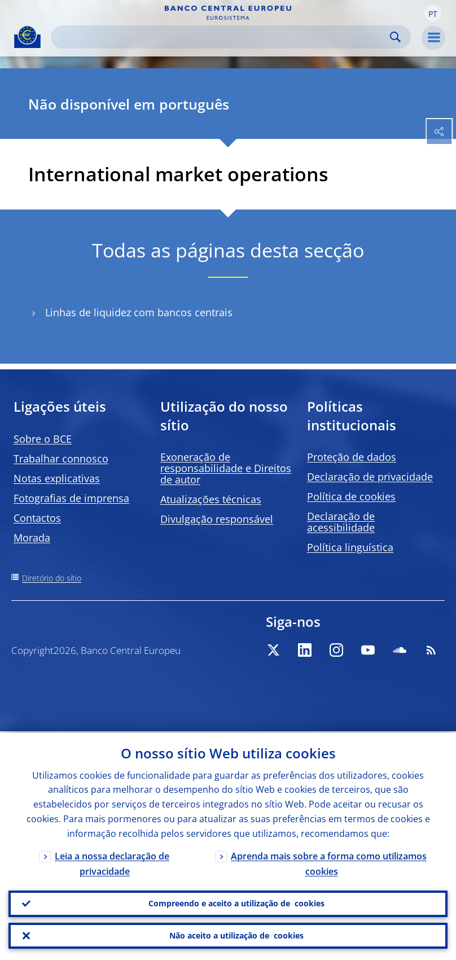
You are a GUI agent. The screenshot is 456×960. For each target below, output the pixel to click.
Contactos (37, 518)
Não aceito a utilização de (236, 935)
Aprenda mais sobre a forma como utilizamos (329, 862)
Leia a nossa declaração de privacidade (112, 862)
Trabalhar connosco (61, 458)
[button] (432, 13)
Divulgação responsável (216, 519)
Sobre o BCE (43, 439)
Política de (351, 496)
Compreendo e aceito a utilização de (236, 902)
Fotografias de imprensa (71, 498)
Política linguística (350, 547)
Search (395, 37)
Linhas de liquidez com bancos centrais (139, 312)
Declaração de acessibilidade (341, 521)
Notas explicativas (57, 478)
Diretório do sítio (51, 578)
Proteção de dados (351, 457)
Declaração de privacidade (370, 476)
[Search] (222, 37)
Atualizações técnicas (210, 499)
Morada (32, 537)
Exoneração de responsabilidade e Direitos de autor (225, 468)
